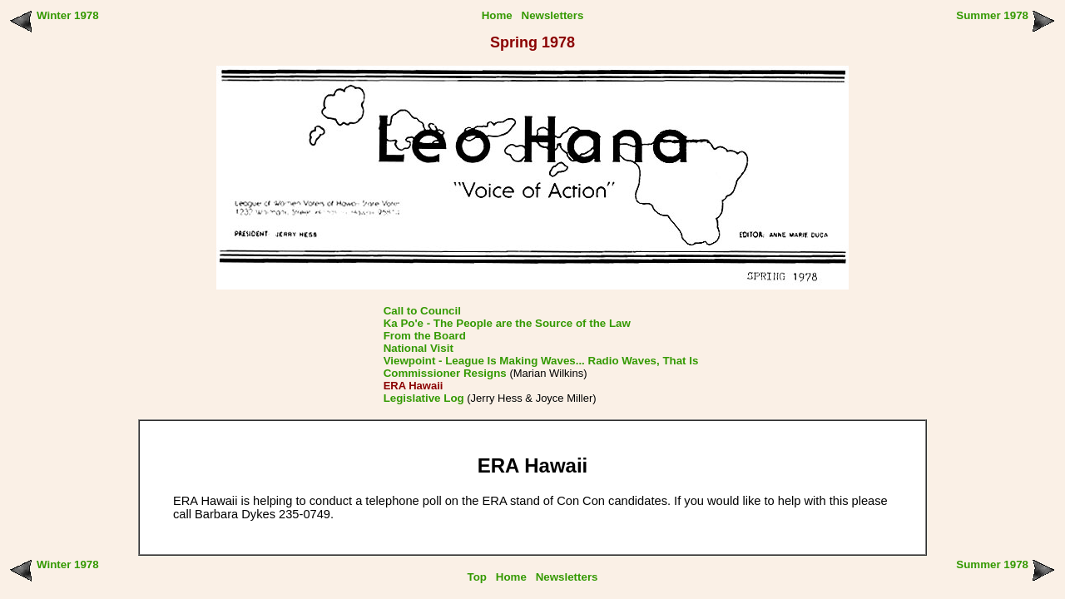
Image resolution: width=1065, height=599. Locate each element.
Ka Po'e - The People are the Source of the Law (507, 323)
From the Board (425, 335)
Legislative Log (424, 398)
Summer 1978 (992, 15)
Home (497, 15)
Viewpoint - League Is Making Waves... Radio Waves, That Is (541, 360)
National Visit (418, 348)
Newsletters (553, 15)
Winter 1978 (68, 15)
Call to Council (422, 310)
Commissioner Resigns (445, 373)
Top (477, 577)
